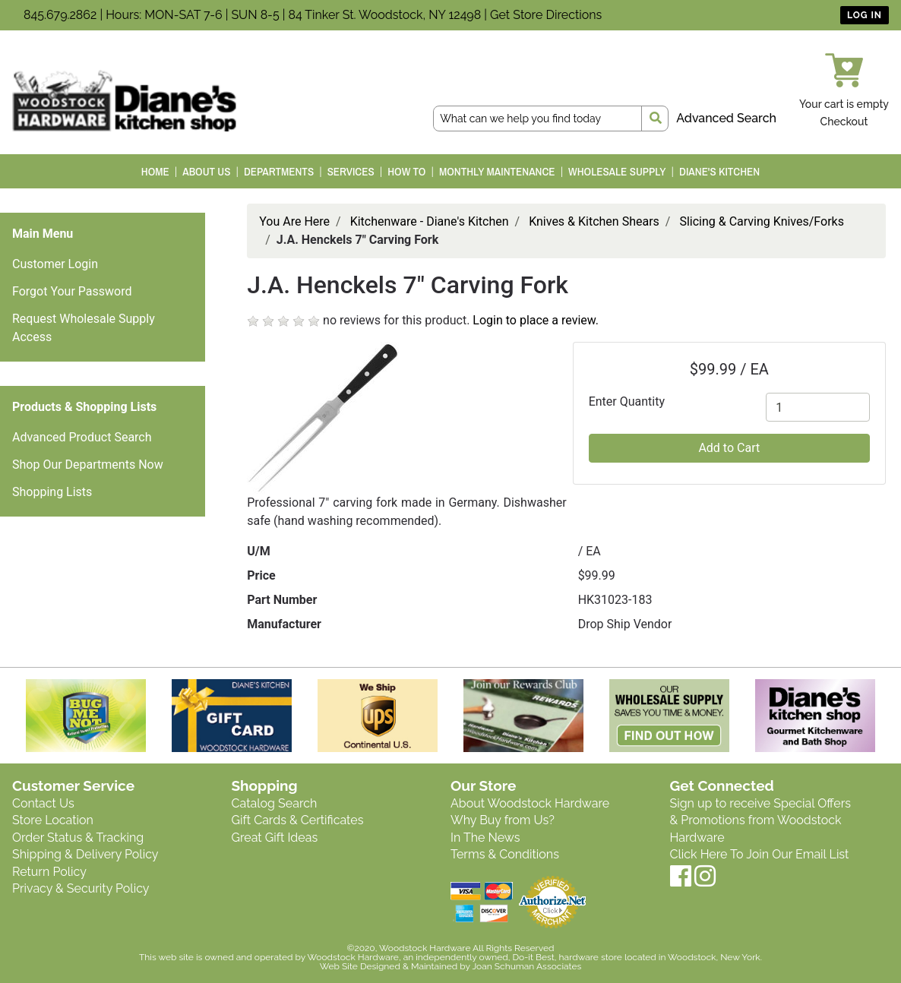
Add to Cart (729, 448)
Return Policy (49, 871)
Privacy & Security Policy (80, 888)
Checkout (844, 121)
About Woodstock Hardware (529, 803)
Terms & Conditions (504, 854)
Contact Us (43, 803)
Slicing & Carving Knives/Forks (761, 221)
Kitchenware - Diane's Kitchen (429, 221)
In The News (485, 837)
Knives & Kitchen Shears (594, 221)
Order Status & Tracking (78, 837)
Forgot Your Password (72, 291)
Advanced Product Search (82, 437)
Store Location (52, 820)
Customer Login (55, 264)
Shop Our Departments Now (87, 464)
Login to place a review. (536, 320)
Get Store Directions (546, 15)
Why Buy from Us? (502, 820)
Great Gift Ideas (275, 837)
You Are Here (294, 221)
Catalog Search (275, 803)
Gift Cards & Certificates (298, 820)
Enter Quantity (627, 401)
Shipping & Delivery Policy (85, 854)
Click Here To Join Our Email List (759, 854)
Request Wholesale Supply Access (83, 327)
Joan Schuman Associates (526, 966)
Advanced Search (726, 118)
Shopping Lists (52, 492)
